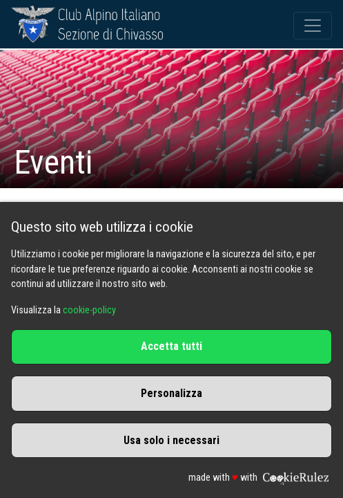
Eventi (53, 162)
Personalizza (171, 393)
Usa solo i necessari (171, 440)
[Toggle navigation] (312, 25)
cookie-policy (89, 310)
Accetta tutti (171, 346)
